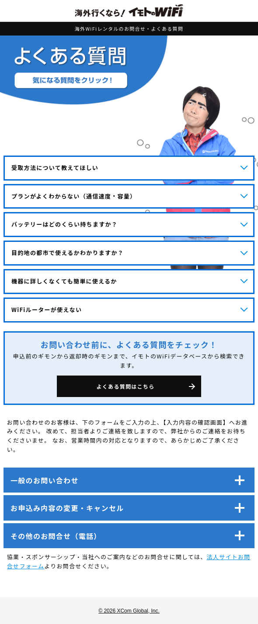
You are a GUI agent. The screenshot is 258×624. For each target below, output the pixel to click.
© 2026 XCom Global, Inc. (129, 611)
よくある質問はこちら (125, 386)
